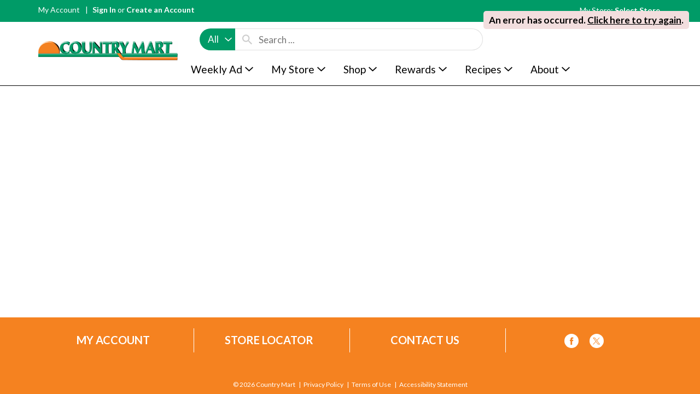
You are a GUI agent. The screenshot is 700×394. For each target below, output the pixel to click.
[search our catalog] (247, 39)
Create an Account (160, 9)
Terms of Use (371, 385)
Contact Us (424, 340)
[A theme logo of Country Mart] (108, 30)
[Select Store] (638, 10)
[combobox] (217, 39)
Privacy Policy (323, 385)
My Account (59, 9)
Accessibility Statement (433, 385)
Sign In (104, 9)
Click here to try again (634, 20)
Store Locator (269, 340)
